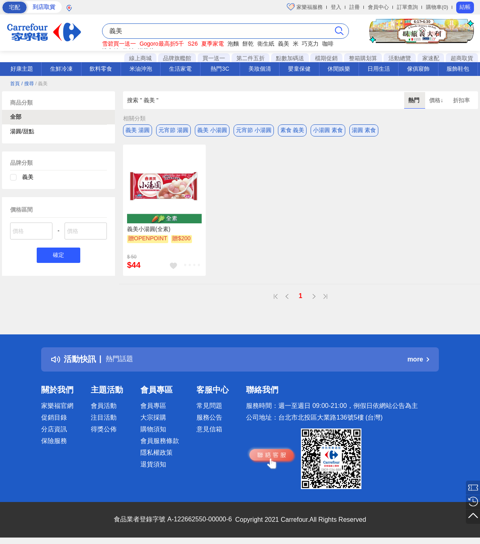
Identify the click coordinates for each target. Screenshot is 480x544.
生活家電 (180, 68)
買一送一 (213, 58)
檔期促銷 (326, 58)
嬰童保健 (299, 68)
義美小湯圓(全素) (148, 229)
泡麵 (233, 43)
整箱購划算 (363, 58)
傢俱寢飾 (418, 68)
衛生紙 (265, 43)
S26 (193, 43)
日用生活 (378, 68)
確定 (58, 255)
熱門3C (220, 68)
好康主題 (21, 68)
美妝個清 (259, 68)
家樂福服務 (305, 7)
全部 (15, 116)
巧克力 (310, 43)
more (418, 359)
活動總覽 (399, 58)
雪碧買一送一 (119, 43)
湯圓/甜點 (22, 131)
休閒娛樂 (339, 68)
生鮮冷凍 (61, 68)
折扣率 (461, 100)
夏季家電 (212, 43)
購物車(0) (437, 7)
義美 (283, 43)
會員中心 (378, 7)
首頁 (15, 83)
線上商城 (140, 58)
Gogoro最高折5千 (162, 43)
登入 (336, 7)
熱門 (414, 100)
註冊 (354, 7)
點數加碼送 (290, 58)
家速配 (430, 58)
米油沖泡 (140, 68)
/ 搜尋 (27, 83)
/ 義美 (41, 83)
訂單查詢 (407, 7)
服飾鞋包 (458, 68)
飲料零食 (101, 68)
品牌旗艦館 (177, 58)
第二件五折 (250, 58)
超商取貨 (462, 58)
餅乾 (248, 43)
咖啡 (328, 43)
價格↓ (437, 100)
